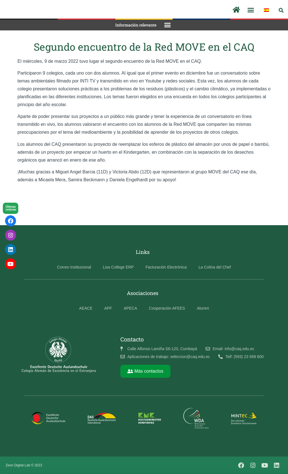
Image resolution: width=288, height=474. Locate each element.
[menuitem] (266, 10)
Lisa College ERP (118, 267)
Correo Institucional (74, 267)
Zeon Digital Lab (18, 465)
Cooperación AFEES (167, 308)
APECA (130, 308)
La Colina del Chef (215, 267)
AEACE (85, 308)
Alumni (203, 308)
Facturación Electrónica (165, 267)
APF (108, 308)
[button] (251, 10)
